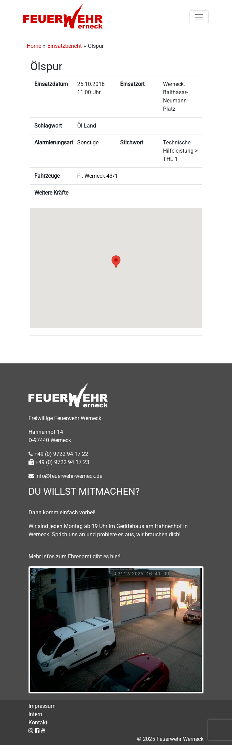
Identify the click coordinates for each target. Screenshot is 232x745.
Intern (35, 714)
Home (34, 46)
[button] (116, 261)
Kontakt (37, 722)
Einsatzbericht (64, 46)
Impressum (42, 706)
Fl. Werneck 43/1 (97, 176)
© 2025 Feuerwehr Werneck (170, 739)
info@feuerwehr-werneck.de (65, 476)
